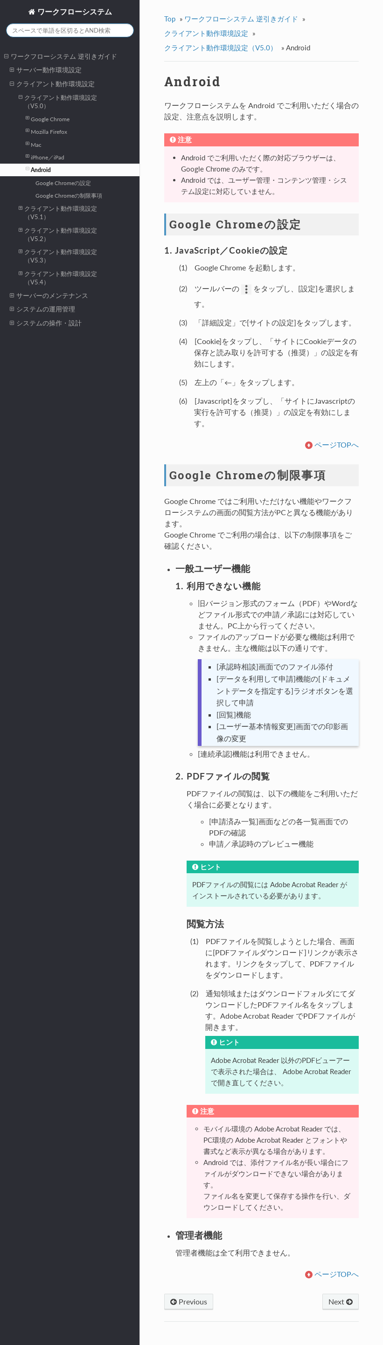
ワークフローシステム (73, 11)
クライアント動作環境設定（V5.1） (58, 212)
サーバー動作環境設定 (46, 70)
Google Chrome (48, 118)
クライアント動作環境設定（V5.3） (58, 256)
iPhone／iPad (45, 156)
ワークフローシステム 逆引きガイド (60, 56)
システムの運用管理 (42, 309)
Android (38, 169)
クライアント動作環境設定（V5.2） (58, 234)
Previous (188, 1301)
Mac (34, 144)
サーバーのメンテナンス (49, 295)
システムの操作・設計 (46, 323)
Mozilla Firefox (46, 131)
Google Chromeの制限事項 (68, 195)
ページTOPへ (336, 444)
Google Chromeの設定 (63, 182)
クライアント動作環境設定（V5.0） (58, 101)
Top (169, 18)
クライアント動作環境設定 (52, 84)
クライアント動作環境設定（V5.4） (58, 277)
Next (340, 1301)
